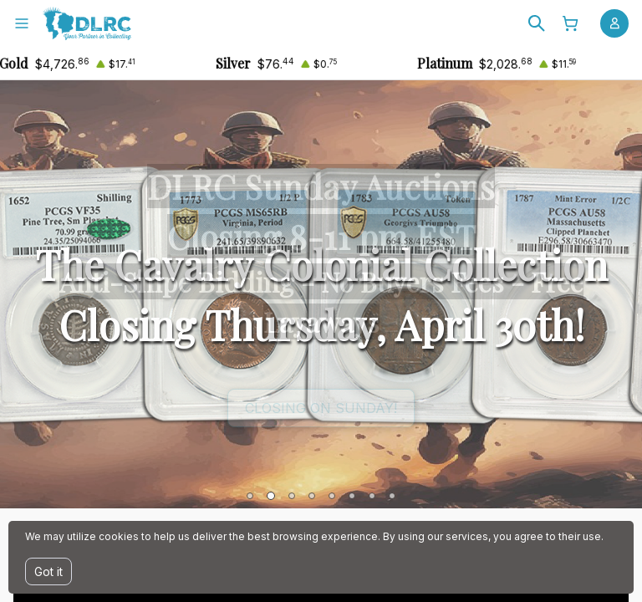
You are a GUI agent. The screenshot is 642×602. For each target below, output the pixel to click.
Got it (48, 571)
